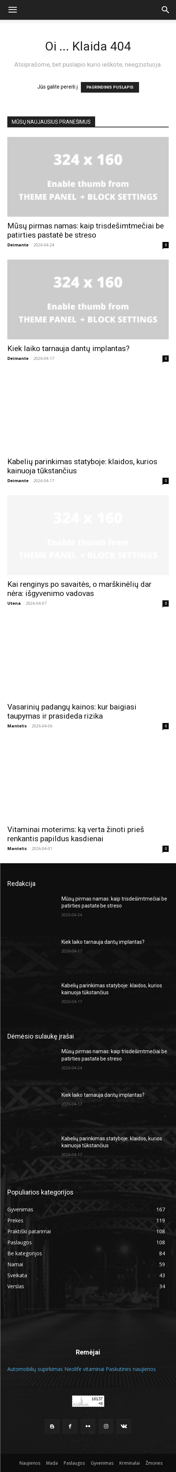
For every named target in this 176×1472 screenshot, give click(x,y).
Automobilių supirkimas (35, 1368)
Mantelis (17, 725)
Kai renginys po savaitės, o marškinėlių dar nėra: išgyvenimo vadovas (79, 589)
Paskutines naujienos (131, 1368)
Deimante (18, 244)
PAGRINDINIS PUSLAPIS (110, 87)
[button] (12, 10)
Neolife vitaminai (84, 1368)
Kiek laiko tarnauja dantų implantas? (68, 348)
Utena (14, 603)
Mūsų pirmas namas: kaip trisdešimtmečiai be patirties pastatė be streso (85, 230)
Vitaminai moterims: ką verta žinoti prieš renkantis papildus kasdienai (75, 834)
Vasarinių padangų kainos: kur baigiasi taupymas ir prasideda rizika (71, 711)
